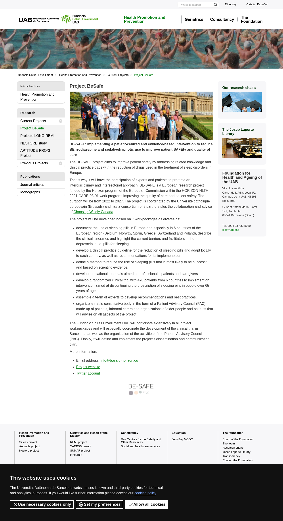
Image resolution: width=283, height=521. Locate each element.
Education (179, 432)
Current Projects (118, 75)
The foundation (233, 432)
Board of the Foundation (238, 439)
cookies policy (145, 493)
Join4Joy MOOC (182, 439)
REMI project (78, 442)
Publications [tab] (30, 176)
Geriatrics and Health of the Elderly (89, 434)
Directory (230, 4)
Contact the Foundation (237, 460)
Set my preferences (99, 504)
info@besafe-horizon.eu (119, 360)
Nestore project (29, 450)
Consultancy (222, 19)
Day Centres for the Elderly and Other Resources (141, 441)
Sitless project (28, 442)
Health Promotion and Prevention (144, 19)
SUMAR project (80, 450)
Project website (88, 367)
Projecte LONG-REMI (37, 136)
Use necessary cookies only (42, 504)
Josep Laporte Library (236, 452)
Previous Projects (41, 163)
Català (250, 4)
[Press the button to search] (215, 4)
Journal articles (32, 184)
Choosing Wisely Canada (93, 212)
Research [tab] (27, 113)
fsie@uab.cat (230, 229)
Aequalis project (29, 446)
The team (229, 443)
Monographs (30, 192)
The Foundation (252, 19)
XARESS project (80, 446)
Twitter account (88, 373)
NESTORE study (33, 143)
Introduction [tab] (30, 86)
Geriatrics (194, 19)
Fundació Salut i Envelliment (35, 75)
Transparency (231, 456)
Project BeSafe (32, 128)
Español (262, 4)
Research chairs (233, 447)
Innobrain (76, 454)
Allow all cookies (146, 504)
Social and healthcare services (140, 446)
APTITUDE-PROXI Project (35, 153)
